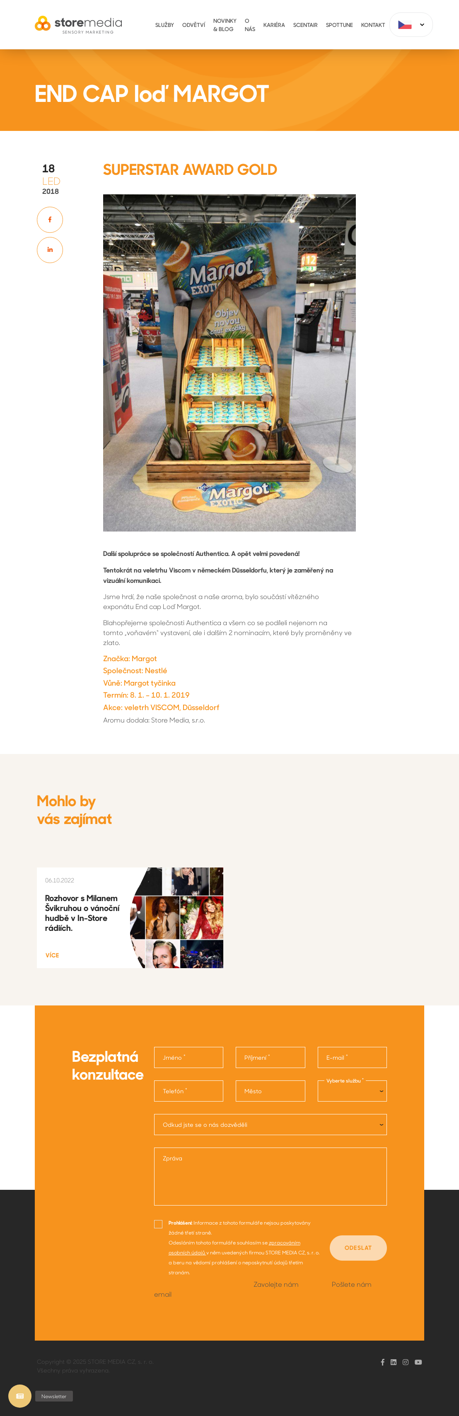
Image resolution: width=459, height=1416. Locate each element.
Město (253, 1091)
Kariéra (274, 24)
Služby (164, 24)
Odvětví (193, 24)
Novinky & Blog (225, 24)
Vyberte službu (345, 1080)
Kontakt (373, 24)
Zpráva (172, 1158)
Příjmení (257, 1057)
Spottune (339, 24)
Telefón (175, 1091)
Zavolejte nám (276, 1284)
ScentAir (305, 24)
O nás (250, 24)
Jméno (174, 1057)
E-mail (337, 1057)
